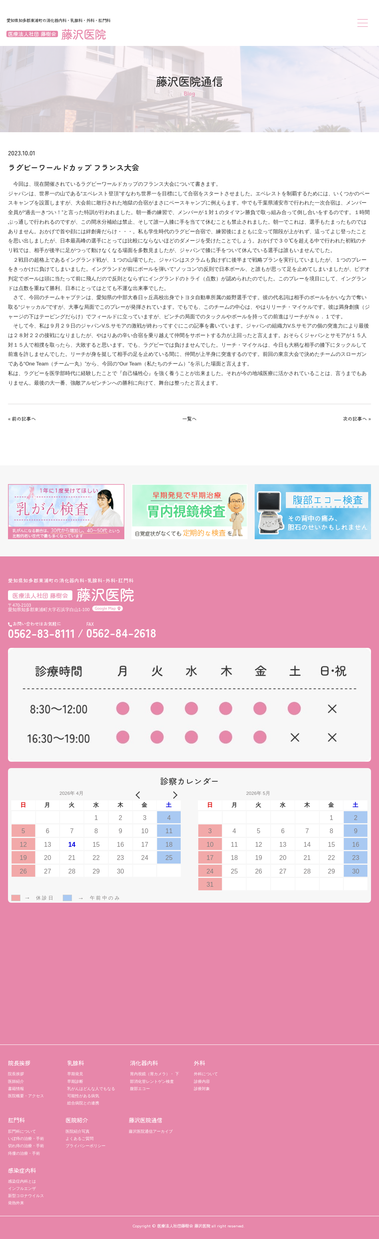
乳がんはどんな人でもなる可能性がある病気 (91, 1092)
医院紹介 (77, 1120)
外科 (199, 1063)
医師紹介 (16, 1081)
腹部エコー (140, 1088)
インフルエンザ (22, 1188)
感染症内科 (22, 1170)
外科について (206, 1074)
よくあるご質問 (80, 1138)
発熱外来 (16, 1203)
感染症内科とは (22, 1181)
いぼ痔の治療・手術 (26, 1138)
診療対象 (202, 1088)
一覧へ (189, 418)
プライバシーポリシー (86, 1146)
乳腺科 (75, 1063)
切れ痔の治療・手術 (26, 1146)
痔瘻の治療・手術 (24, 1153)
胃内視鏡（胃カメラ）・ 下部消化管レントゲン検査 (154, 1077)
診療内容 (202, 1081)
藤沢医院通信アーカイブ (151, 1131)
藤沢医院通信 (145, 1120)
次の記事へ (355, 418)
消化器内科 (144, 1063)
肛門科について (22, 1131)
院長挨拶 (19, 1063)
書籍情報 (16, 1088)
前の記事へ (24, 418)
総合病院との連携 (83, 1103)
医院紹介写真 (78, 1131)
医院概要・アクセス (26, 1096)
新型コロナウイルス (26, 1195)
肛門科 (16, 1120)
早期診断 (75, 1081)
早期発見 (75, 1074)
